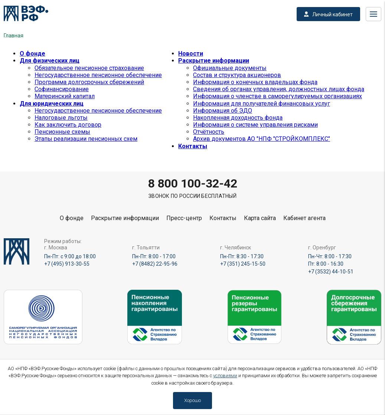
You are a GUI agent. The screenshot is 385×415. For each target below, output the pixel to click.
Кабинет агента (304, 218)
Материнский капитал (65, 96)
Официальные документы (230, 68)
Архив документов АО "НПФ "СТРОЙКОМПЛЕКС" (261, 138)
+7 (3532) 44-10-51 (330, 272)
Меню (373, 14)
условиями (225, 375)
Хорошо (192, 400)
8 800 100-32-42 (192, 183)
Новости (190, 53)
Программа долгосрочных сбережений (89, 82)
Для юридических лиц (52, 103)
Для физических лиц (49, 60)
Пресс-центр (184, 218)
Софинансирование (62, 89)
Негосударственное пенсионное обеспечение (98, 75)
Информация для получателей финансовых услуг (261, 103)
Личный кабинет (328, 14)
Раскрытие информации (213, 60)
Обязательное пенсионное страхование (89, 68)
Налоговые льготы (61, 117)
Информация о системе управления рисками (255, 124)
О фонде (32, 53)
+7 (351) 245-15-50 (242, 264)
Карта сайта (260, 218)
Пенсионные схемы (62, 131)
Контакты (192, 146)
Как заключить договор (68, 124)
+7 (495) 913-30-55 (66, 264)
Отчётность (208, 131)
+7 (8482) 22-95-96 (154, 264)
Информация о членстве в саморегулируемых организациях (277, 96)
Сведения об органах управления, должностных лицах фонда (278, 89)
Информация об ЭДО (222, 110)
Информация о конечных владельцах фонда (255, 82)
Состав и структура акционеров (237, 75)
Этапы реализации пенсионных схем (86, 138)
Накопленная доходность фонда (238, 117)
